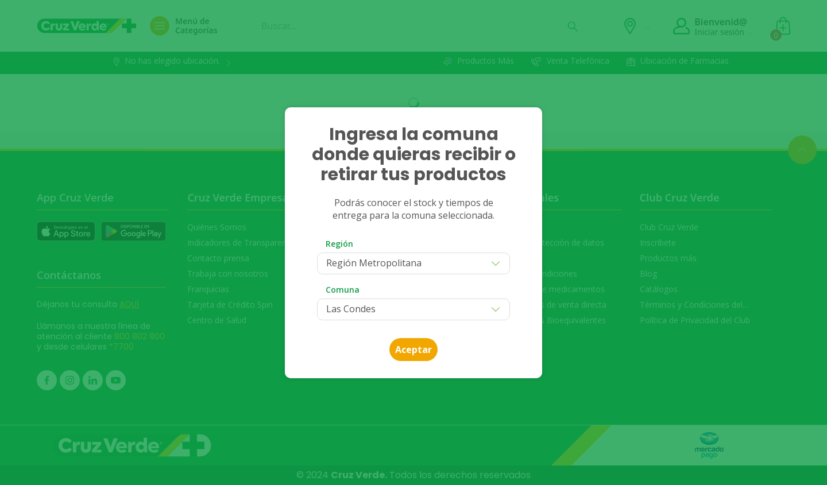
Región (339, 243)
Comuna (343, 289)
